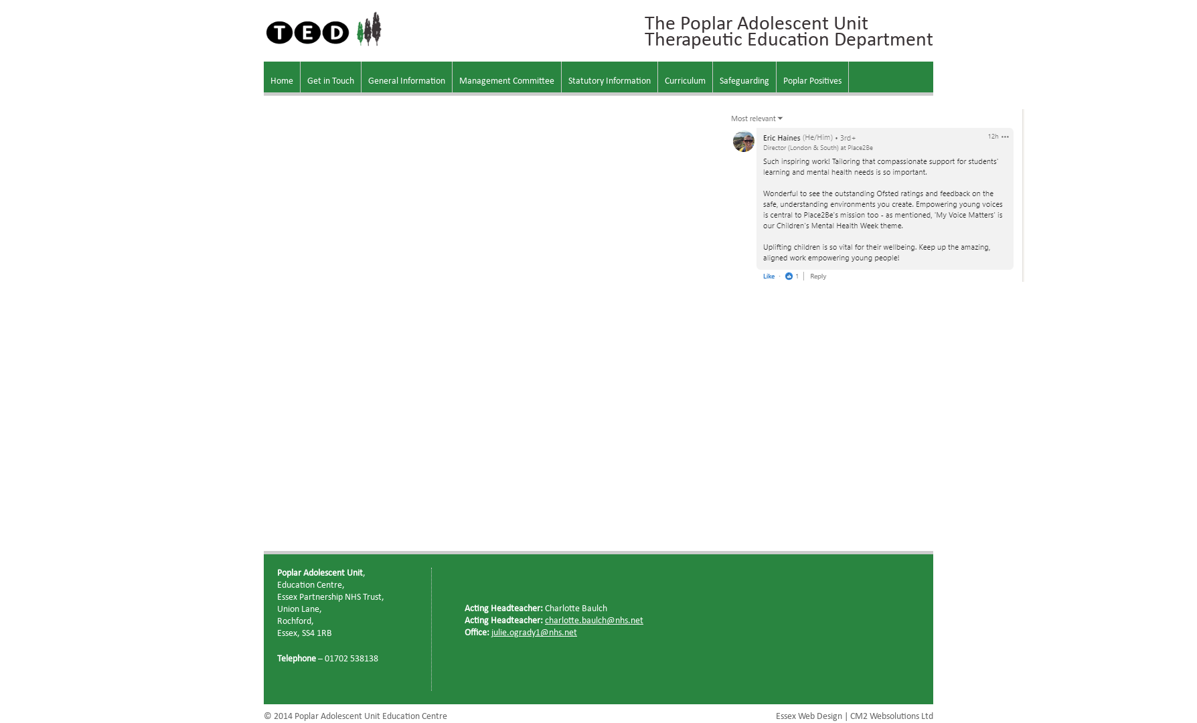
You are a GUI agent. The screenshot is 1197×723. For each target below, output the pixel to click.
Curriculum (685, 81)
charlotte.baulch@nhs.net (594, 621)
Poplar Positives (812, 81)
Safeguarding (744, 81)
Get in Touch (330, 81)
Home (281, 81)
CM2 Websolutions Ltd (891, 717)
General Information (406, 81)
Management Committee (506, 81)
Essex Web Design (809, 717)
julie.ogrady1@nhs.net (534, 633)
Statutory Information (609, 81)
